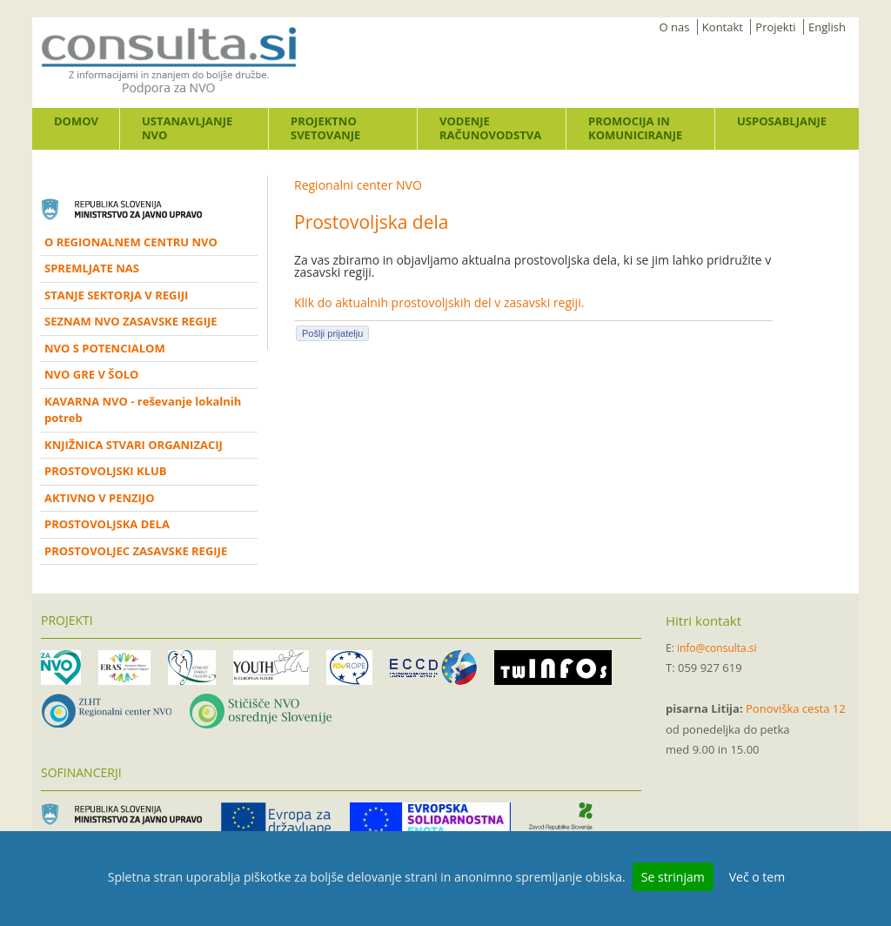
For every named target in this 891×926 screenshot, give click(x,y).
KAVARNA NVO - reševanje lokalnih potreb (142, 409)
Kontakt (722, 27)
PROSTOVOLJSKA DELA (107, 524)
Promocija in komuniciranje (635, 128)
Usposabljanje (782, 121)
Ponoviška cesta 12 (796, 708)
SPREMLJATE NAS (91, 268)
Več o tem (757, 877)
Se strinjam (673, 877)
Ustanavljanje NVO (187, 128)
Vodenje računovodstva (490, 128)
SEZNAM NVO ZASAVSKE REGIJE (131, 321)
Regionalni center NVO (358, 185)
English (827, 27)
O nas (675, 27)
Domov (76, 121)
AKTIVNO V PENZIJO (99, 498)
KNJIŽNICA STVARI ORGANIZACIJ (133, 445)
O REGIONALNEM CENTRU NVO (131, 242)
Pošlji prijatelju (332, 333)
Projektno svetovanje (325, 128)
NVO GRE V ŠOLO (91, 374)
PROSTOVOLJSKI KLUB (105, 471)
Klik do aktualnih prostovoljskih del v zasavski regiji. (439, 302)
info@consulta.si (717, 648)
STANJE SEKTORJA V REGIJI (116, 295)
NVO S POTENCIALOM (104, 348)
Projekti (775, 27)
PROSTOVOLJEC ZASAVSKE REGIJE (135, 551)
